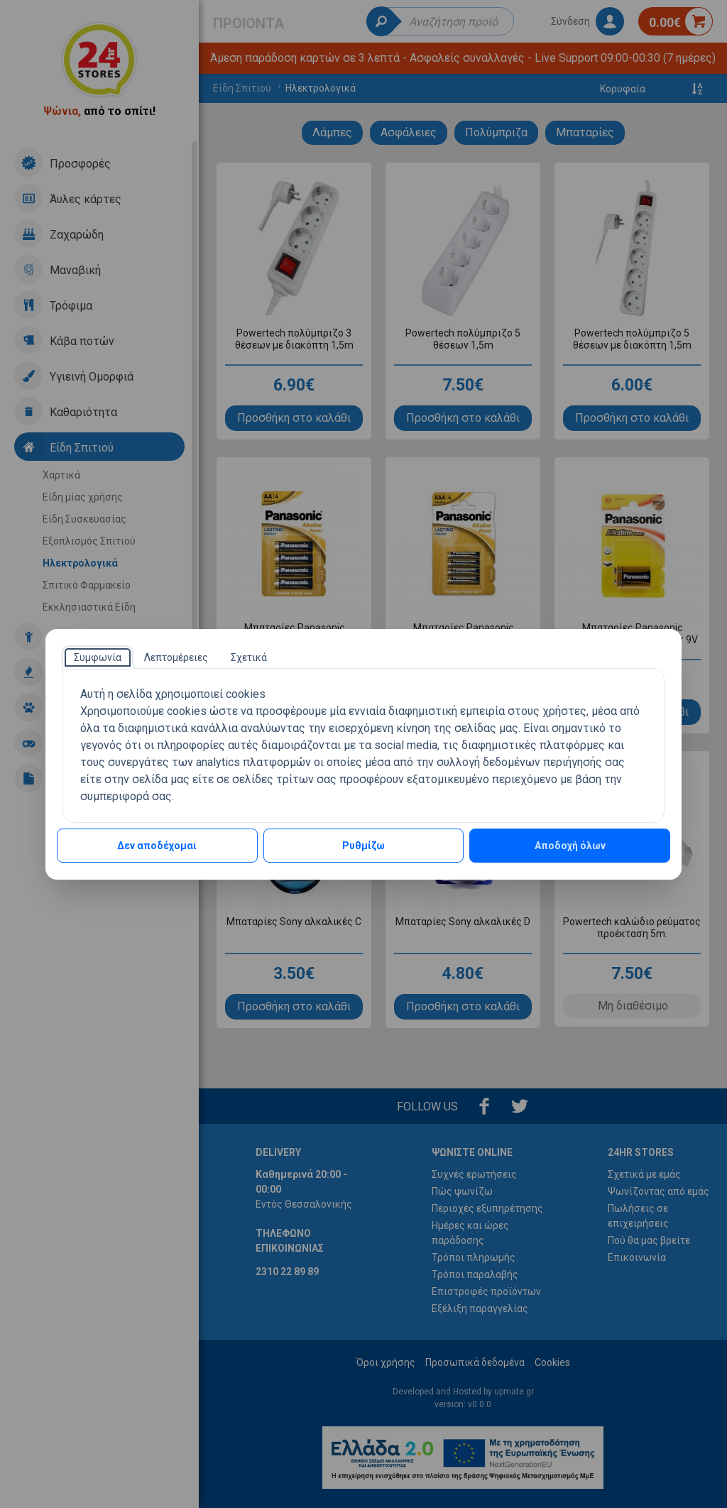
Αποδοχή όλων (570, 845)
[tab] (97, 657)
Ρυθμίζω (363, 845)
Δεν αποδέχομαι (157, 845)
